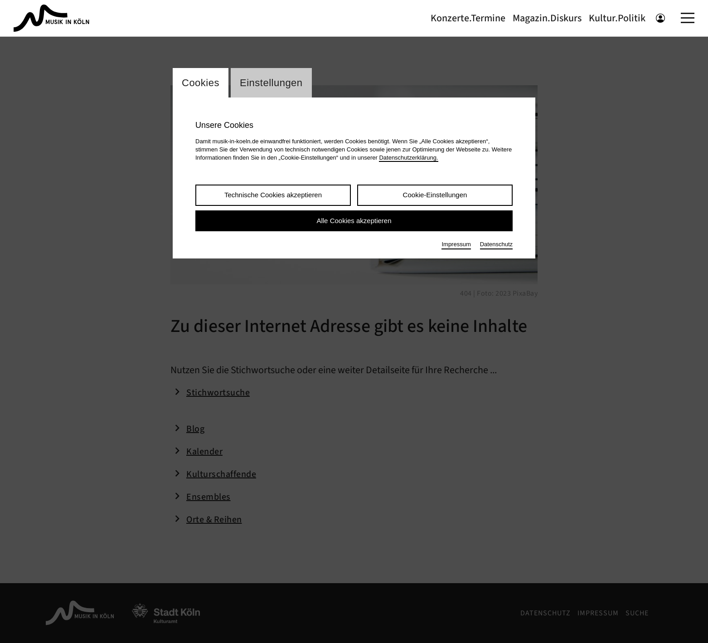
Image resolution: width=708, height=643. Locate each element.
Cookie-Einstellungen (435, 195)
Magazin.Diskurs (547, 18)
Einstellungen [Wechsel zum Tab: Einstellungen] (271, 82)
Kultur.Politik (617, 18)
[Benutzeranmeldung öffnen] (660, 18)
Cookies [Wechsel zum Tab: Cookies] (200, 82)
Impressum (455, 244)
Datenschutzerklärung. (408, 157)
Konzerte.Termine (468, 18)
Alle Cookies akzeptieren (353, 220)
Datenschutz (496, 244)
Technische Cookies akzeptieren (273, 195)
